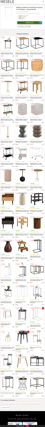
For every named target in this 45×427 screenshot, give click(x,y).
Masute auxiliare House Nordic (9, 404)
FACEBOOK (19, 415)
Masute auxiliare (5, 407)
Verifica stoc (34, 22)
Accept (27, 426)
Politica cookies (33, 419)
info (13, 55)
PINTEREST (26, 415)
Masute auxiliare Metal (35, 404)
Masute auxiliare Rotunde (23, 404)
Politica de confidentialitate (23, 419)
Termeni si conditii (12, 419)
